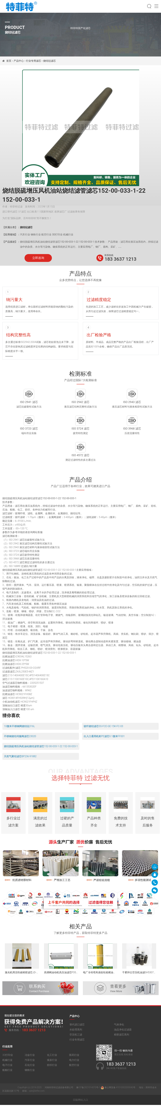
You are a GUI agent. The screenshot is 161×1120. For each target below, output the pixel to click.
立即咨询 (38, 258)
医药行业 (74, 1073)
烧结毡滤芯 (49, 60)
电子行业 (7, 1083)
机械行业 (7, 1078)
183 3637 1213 (120, 259)
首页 (9, 60)
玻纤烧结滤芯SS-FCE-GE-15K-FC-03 (103, 741)
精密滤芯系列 (121, 1052)
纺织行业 (52, 1083)
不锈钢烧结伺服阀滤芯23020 (20, 751)
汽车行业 (30, 1078)
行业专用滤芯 (33, 60)
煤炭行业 (52, 1078)
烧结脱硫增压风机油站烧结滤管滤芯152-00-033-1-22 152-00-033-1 (41, 761)
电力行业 (74, 1078)
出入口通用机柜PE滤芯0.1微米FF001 (104, 751)
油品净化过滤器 (123, 1047)
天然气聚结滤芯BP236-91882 (20, 771)
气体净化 (119, 1042)
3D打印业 (7, 1073)
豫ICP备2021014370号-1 (88, 1105)
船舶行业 (7, 1088)
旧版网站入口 (80, 1114)
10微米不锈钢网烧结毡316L (19, 741)
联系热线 (109, 255)
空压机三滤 (75, 1052)
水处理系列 (75, 1047)
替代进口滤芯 (77, 1042)
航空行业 (74, 1083)
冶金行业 (30, 1073)
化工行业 (52, 1073)
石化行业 (30, 1083)
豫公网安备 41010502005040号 (118, 1105)
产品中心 (19, 60)
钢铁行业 (30, 1088)
